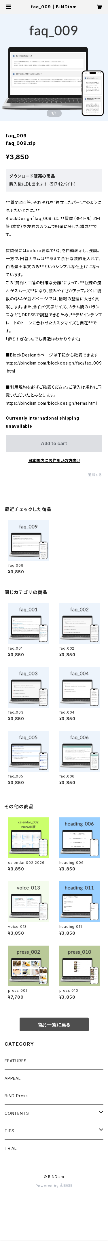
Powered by (54, 1186)
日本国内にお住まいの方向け (54, 460)
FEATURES (15, 1060)
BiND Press (16, 1095)
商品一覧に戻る (54, 1025)
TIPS (9, 1130)
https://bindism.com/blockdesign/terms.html (51, 403)
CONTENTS (17, 1113)
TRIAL (11, 1148)
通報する (95, 475)
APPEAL (13, 1078)
